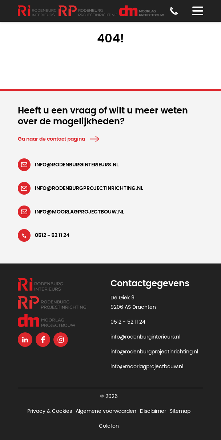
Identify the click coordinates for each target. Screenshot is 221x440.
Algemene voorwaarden (106, 411)
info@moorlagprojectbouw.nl (146, 366)
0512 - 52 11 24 (127, 322)
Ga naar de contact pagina (51, 139)
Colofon (109, 426)
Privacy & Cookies (49, 411)
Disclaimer (153, 411)
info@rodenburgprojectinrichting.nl (154, 351)
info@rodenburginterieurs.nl (145, 337)
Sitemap (180, 411)
